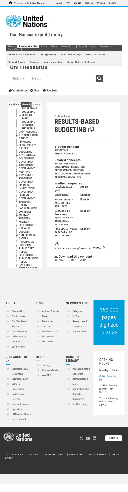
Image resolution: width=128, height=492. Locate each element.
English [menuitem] (77, 3)
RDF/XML (59, 260)
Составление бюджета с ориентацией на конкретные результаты (63, 218)
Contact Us (13, 49)
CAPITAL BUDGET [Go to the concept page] (29, 131)
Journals (46, 326)
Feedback (50, 90)
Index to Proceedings (71, 54)
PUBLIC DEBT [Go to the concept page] (26, 248)
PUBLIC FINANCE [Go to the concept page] (28, 258)
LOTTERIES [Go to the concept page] (25, 211)
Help (54, 46)
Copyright (49, 454)
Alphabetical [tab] (14, 104)
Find (44, 46)
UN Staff (76, 316)
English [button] (19, 78)
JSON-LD (85, 260)
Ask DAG (46, 375)
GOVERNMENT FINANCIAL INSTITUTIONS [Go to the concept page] (27, 185)
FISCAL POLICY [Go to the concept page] (27, 145)
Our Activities (18, 316)
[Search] (99, 78)
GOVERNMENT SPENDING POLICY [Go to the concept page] (27, 201)
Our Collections (19, 331)
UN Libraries (48, 341)
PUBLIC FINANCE (63, 153)
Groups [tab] (36, 104)
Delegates (77, 311)
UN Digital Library (48, 54)
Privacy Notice (98, 454)
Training (46, 365)
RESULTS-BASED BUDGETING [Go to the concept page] (28, 118)
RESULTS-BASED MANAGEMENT (72, 173)
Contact (33, 454)
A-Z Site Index (15, 454)
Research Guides (16, 62)
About (11, 46)
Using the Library (87, 46)
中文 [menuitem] (68, 3)
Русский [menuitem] (101, 3)
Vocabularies (18, 90)
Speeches (34, 62)
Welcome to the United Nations (29, 3)
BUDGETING (61, 150)
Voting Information (53, 62)
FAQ (62, 454)
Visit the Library (80, 404)
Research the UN (28, 46)
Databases (47, 321)
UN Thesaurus (28, 67)
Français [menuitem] (89, 3)
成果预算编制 (61, 195)
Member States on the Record (81, 62)
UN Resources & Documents (22, 54)
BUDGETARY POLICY (65, 163)
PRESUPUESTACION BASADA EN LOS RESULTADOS (65, 232)
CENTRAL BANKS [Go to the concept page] (28, 135)
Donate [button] (113, 438)
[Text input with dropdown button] (62, 78)
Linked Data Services (96, 54)
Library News (18, 346)
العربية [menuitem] (59, 3)
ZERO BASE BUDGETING (67, 177)
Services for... (67, 46)
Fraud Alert (76, 454)
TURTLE (72, 260)
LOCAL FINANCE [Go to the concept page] (28, 208)
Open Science (106, 46)
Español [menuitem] (113, 3)
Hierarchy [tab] (26, 104)
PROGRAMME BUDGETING (69, 170)
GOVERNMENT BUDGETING (69, 167)
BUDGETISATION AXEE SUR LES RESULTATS (63, 203)
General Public (79, 331)
